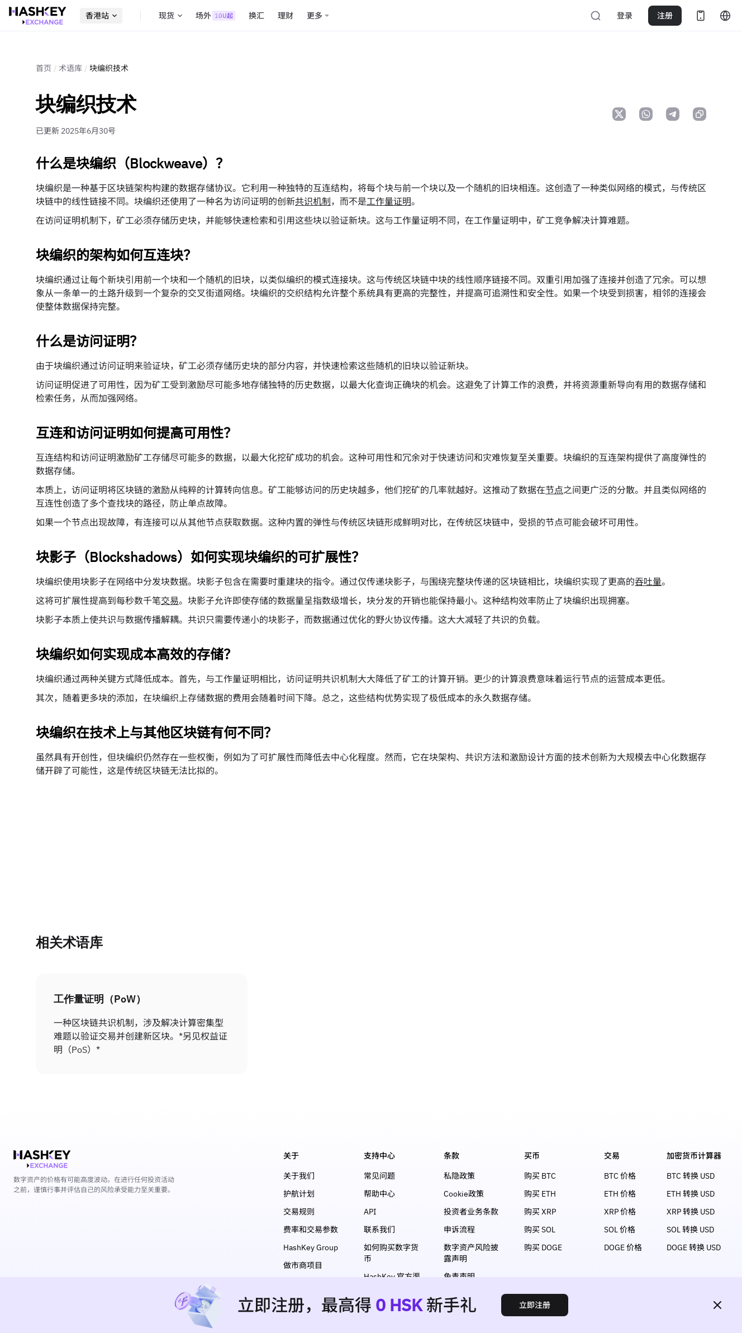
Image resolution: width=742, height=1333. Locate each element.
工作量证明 (389, 201)
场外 (215, 16)
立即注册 (534, 1305)
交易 (170, 600)
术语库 (70, 68)
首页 (43, 68)
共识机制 (313, 201)
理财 (285, 16)
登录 (624, 16)
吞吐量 (648, 581)
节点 (554, 489)
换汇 (256, 16)
